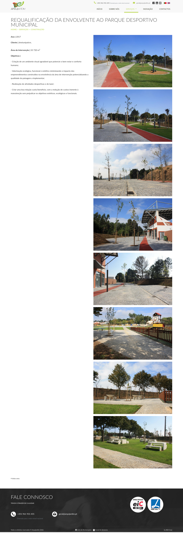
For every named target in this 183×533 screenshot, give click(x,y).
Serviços (23, 29)
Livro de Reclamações (83, 530)
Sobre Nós (114, 9)
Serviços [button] (130, 9)
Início (99, 9)
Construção (37, 29)
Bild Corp (169, 530)
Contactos (164, 9)
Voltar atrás (15, 478)
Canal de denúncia (100, 530)
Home (14, 29)
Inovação (148, 9)
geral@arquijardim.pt (143, 3)
